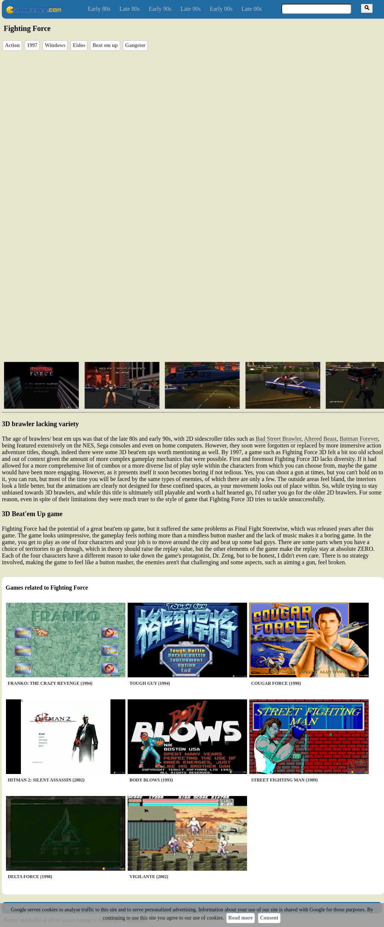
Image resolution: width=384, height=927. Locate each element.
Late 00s (251, 9)
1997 (32, 45)
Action (12, 45)
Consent (269, 918)
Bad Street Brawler (278, 439)
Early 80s (99, 9)
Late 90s (190, 9)
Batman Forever (359, 439)
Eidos (79, 45)
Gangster (135, 45)
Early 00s (221, 9)
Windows (55, 45)
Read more (240, 918)
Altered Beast (320, 439)
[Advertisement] (182, 298)
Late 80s (129, 9)
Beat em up (105, 45)
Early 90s (160, 9)
